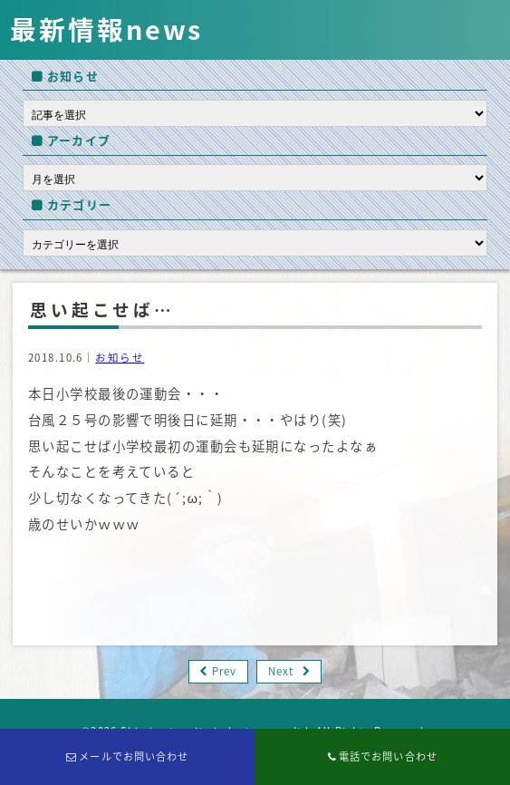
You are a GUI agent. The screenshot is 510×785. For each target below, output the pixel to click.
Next (280, 671)
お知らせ (119, 357)
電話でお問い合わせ (383, 756)
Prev (224, 671)
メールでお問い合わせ (127, 756)
